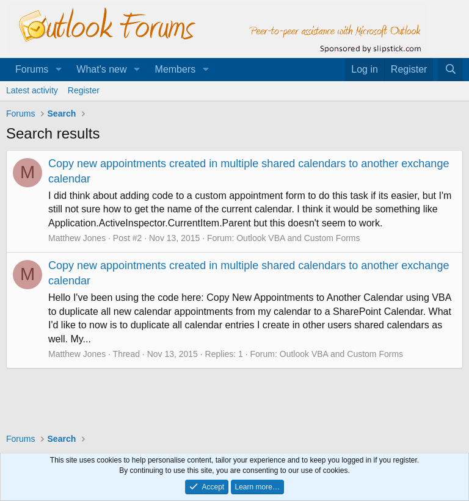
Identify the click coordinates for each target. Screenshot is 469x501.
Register (84, 90)
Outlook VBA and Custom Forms (298, 238)
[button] (58, 69)
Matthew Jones (77, 238)
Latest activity (32, 90)
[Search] (450, 69)
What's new (101, 69)
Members (175, 69)
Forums (31, 69)
